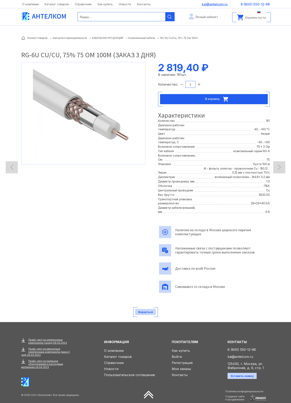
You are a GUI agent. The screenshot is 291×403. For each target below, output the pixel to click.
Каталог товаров (57, 4)
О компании (30, 4)
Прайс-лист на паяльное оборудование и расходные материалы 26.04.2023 (42, 364)
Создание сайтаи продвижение (235, 398)
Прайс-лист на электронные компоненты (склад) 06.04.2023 (47, 341)
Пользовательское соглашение (129, 375)
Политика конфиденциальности (244, 391)
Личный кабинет (206, 17)
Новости (125, 4)
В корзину (218, 99)
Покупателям (185, 342)
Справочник (83, 4)
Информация (116, 342)
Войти (177, 357)
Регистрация (182, 363)
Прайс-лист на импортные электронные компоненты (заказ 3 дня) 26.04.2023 (45, 351)
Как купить (105, 4)
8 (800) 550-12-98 (242, 350)
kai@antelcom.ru (240, 357)
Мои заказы (181, 369)
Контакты (143, 4)
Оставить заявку (242, 376)
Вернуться (145, 312)
